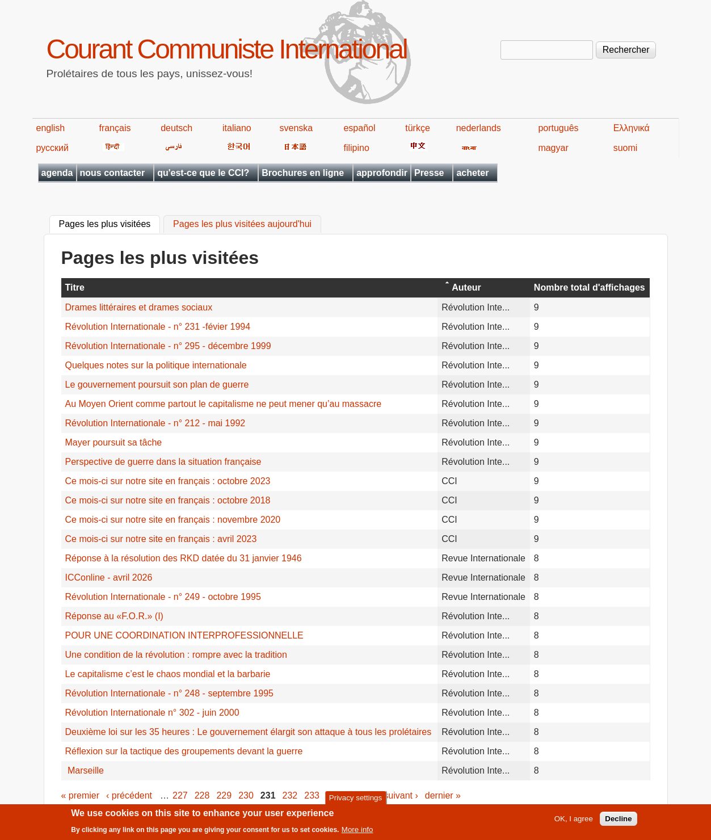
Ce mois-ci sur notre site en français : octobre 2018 (168, 500)
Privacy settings (355, 800)
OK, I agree (573, 822)
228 (202, 795)
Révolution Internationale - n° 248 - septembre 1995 (169, 693)
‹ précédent (129, 795)
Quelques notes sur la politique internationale (156, 365)
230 (246, 795)
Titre (75, 287)
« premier (80, 795)
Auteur (466, 287)
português (558, 128)
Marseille (84, 770)
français (115, 128)
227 (180, 795)
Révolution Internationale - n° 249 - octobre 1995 (163, 597)
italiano (236, 128)
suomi (625, 148)
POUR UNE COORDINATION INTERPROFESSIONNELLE (184, 635)
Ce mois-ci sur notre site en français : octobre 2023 (168, 481)
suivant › (401, 795)
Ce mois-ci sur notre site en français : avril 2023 (161, 539)
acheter (472, 173)
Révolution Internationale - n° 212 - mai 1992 (155, 423)
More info (357, 833)
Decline (618, 822)
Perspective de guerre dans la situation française (163, 462)
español (359, 128)
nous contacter (112, 173)
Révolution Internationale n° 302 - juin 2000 (152, 712)
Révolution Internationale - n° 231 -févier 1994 (158, 326)
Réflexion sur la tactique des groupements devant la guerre (184, 751)
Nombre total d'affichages (589, 287)
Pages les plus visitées (110, 223)
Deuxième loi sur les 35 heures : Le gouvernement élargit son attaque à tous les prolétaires (248, 732)
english (50, 128)
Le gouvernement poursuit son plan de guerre (157, 384)
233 (311, 795)
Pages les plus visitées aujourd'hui (242, 224)
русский (52, 148)
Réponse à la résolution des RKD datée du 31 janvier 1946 (183, 558)
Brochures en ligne (303, 173)
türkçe (417, 128)
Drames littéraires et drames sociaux (139, 307)
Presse (429, 173)
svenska (296, 128)
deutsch (176, 128)
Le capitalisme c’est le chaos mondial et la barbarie (168, 674)
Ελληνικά (631, 128)
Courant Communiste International (227, 49)
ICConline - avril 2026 (109, 577)
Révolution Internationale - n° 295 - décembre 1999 (168, 346)
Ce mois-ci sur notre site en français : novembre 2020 (173, 519)
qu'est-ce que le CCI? (203, 173)
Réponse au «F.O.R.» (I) (114, 616)
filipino (356, 148)
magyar (553, 148)
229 (224, 795)
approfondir (381, 173)
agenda (57, 173)
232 (290, 795)
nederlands (478, 128)
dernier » (443, 795)
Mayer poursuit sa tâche (113, 442)
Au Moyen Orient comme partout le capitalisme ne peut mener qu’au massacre (223, 404)
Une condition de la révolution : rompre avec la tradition (176, 655)
